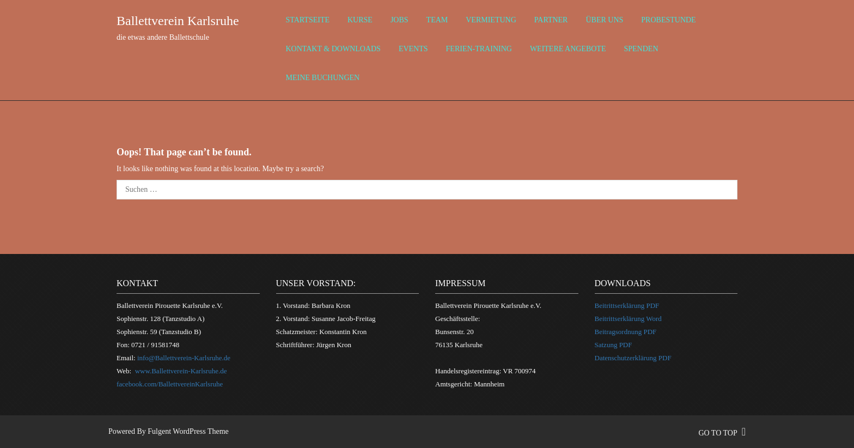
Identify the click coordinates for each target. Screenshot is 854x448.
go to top (722, 433)
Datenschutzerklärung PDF (633, 358)
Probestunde (668, 20)
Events (413, 49)
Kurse (360, 20)
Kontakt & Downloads (333, 49)
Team (437, 20)
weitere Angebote (568, 49)
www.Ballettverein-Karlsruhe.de (181, 371)
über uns (604, 20)
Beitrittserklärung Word (628, 318)
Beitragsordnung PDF (626, 332)
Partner (551, 20)
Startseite (308, 20)
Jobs (399, 20)
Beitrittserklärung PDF (627, 305)
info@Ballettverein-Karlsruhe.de (183, 358)
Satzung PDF (613, 345)
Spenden (641, 49)
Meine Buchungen (323, 78)
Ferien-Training (479, 49)
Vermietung (491, 20)
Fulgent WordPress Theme (188, 431)
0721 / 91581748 (155, 345)
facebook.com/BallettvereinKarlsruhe (170, 384)
